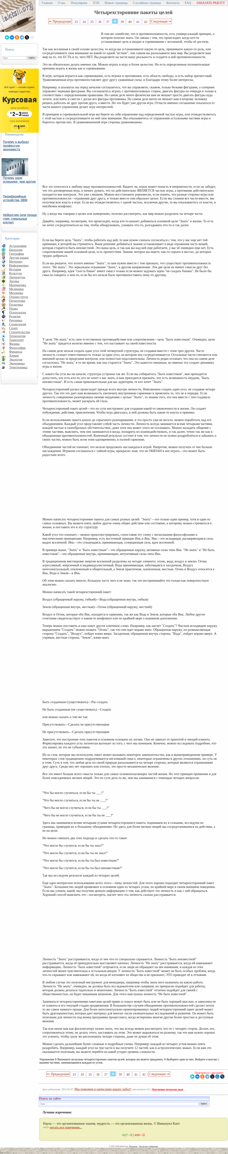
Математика (17, 285)
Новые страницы (116, 3)
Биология (15, 250)
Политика (16, 304)
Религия (14, 316)
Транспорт (16, 340)
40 (130, 22)
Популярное (79, 3)
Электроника (18, 367)
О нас (61, 3)
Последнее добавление (148, 1146)
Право (13, 308)
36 (100, 22)
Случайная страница (147, 3)
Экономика (17, 363)
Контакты (172, 3)
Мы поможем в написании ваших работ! (102, 1089)
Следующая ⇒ (161, 21)
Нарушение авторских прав (167, 1089)
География (16, 254)
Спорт (13, 328)
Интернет (16, 261)
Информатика (18, 265)
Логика (14, 281)
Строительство (19, 332)
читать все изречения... (66, 1127)
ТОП (96, 3)
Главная (47, 3)
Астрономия (18, 246)
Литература (17, 277)
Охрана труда (18, 297)
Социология (17, 324)
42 (145, 22)
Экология (15, 359)
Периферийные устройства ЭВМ (15, 198)
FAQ (188, 3)
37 (107, 22)
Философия (17, 348)
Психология (17, 312)
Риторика (15, 320)
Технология (17, 336)
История (15, 269)
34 (84, 22)
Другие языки (18, 257)
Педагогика (17, 301)
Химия (14, 355)
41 (138, 22)
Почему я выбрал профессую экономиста (16, 145)
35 (92, 22)
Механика (16, 293)
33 (76, 22)
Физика (14, 344)
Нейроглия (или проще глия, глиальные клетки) (20, 218)
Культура (15, 273)
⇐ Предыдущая (60, 21)
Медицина (16, 289)
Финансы (15, 352)
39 (122, 22)
